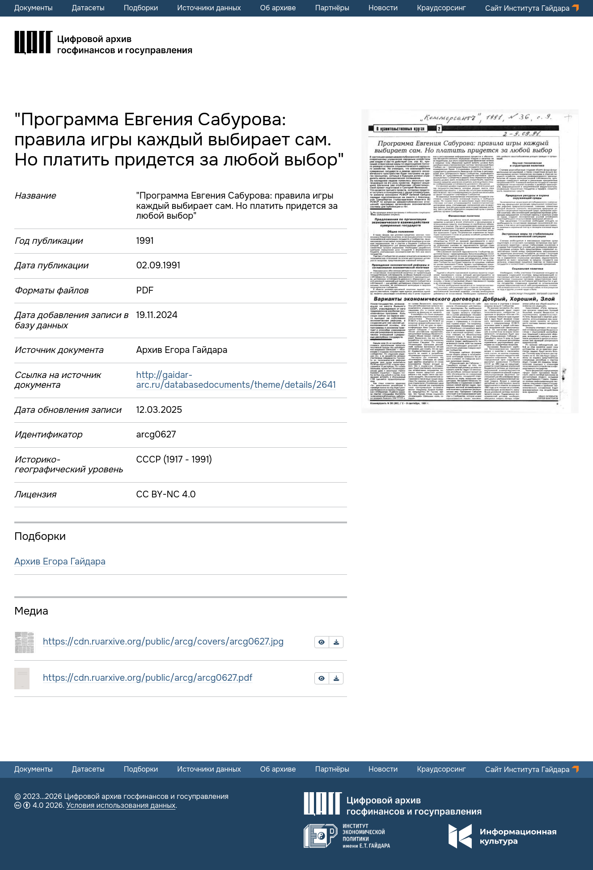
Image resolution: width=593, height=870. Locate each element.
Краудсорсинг (441, 8)
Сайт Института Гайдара (528, 8)
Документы (33, 8)
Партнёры (332, 8)
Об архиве (278, 8)
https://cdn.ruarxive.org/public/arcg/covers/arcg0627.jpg (163, 641)
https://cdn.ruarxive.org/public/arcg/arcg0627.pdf (148, 677)
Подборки (141, 8)
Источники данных (209, 8)
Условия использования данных (120, 805)
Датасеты (88, 8)
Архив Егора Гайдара (60, 561)
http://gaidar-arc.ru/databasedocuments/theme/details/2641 (236, 380)
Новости (383, 8)
